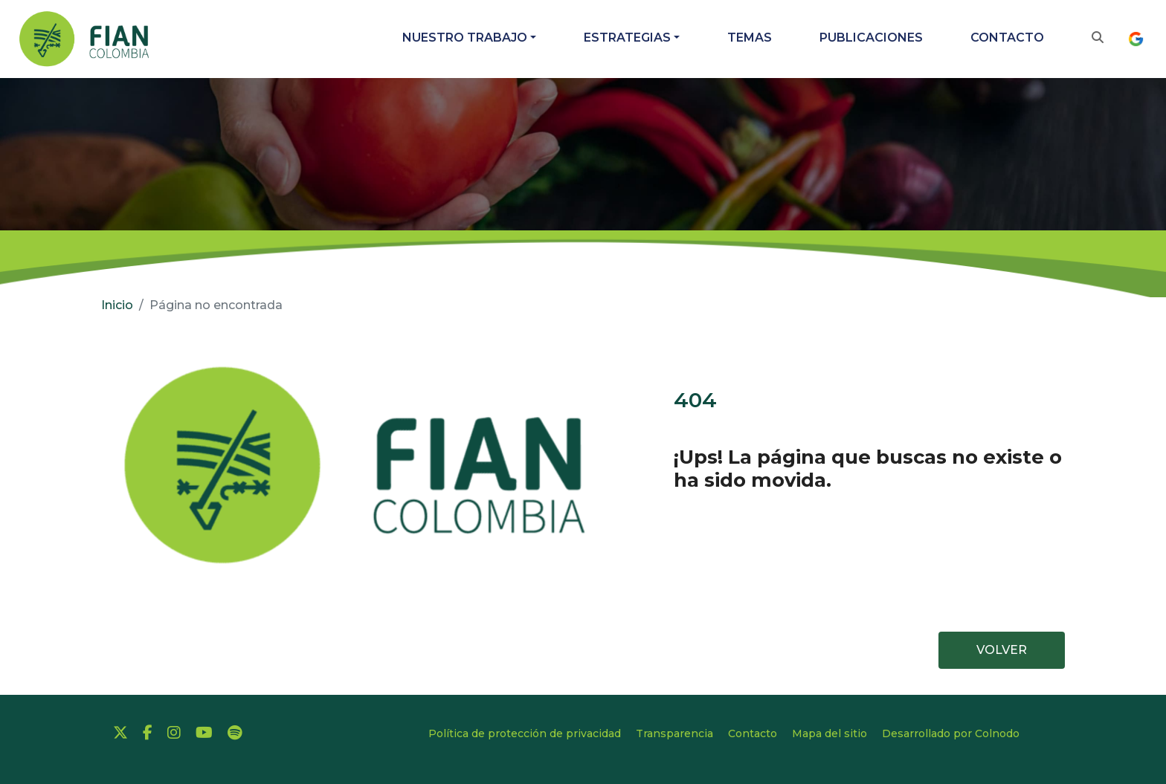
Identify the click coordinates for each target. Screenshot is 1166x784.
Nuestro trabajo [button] (464, 37)
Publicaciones (871, 37)
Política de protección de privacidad (524, 733)
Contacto (1007, 37)
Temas (749, 37)
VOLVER (1001, 650)
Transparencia (674, 733)
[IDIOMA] (1139, 39)
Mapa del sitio (829, 733)
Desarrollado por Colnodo (951, 733)
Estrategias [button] (627, 37)
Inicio (117, 305)
